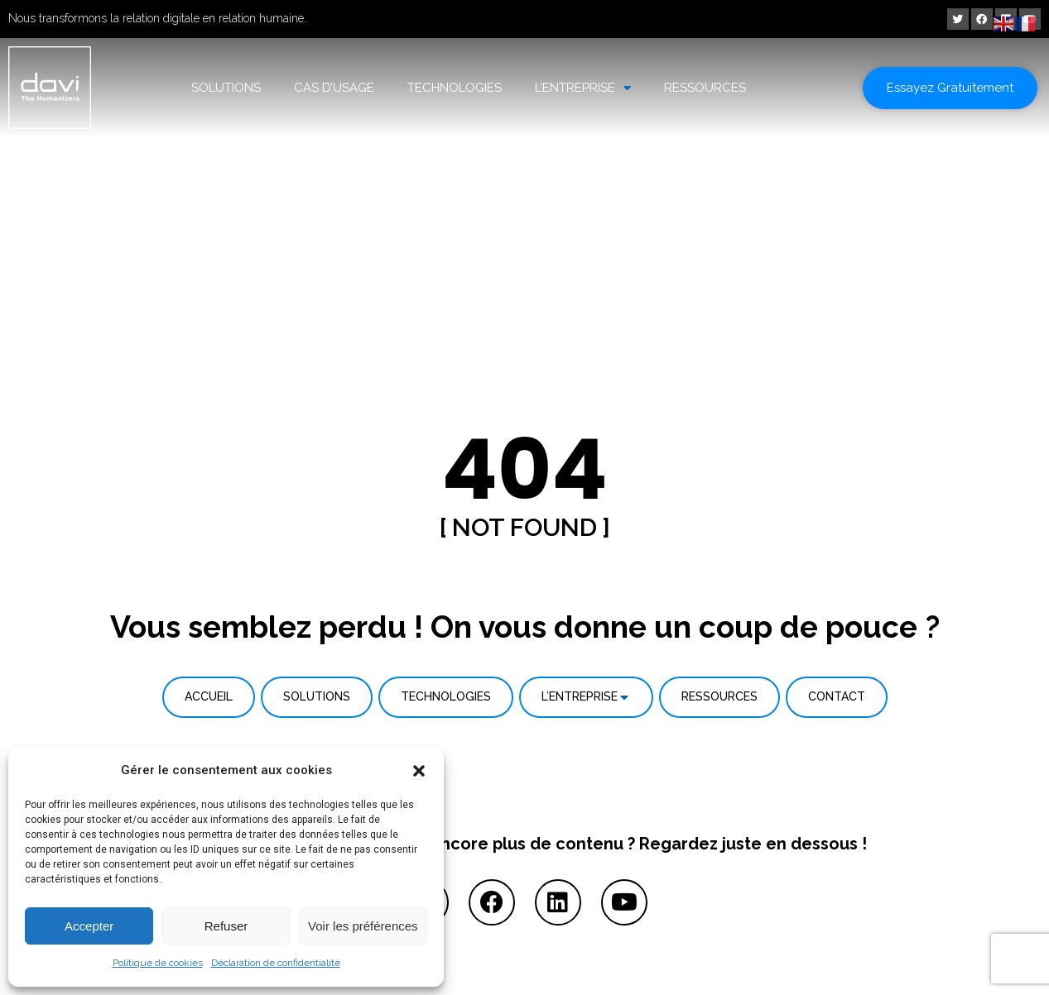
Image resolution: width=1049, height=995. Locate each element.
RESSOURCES (705, 87)
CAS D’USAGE (334, 87)
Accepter (89, 926)
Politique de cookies (158, 963)
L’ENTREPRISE (583, 88)
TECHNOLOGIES (454, 87)
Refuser (226, 926)
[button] (419, 771)
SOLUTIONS (226, 87)
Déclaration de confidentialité (275, 963)
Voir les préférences (363, 926)
